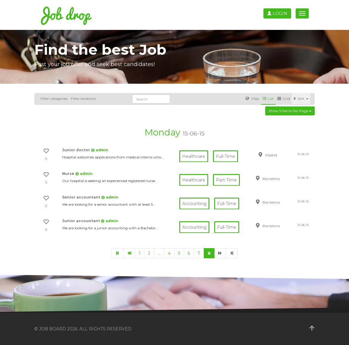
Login (277, 13)
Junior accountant (81, 221)
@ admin (99, 150)
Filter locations (83, 98)
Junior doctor (76, 150)
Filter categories (54, 98)
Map (252, 98)
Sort (301, 98)
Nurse (68, 173)
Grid (283, 98)
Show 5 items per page (289, 111)
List (268, 98)
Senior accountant (81, 197)
